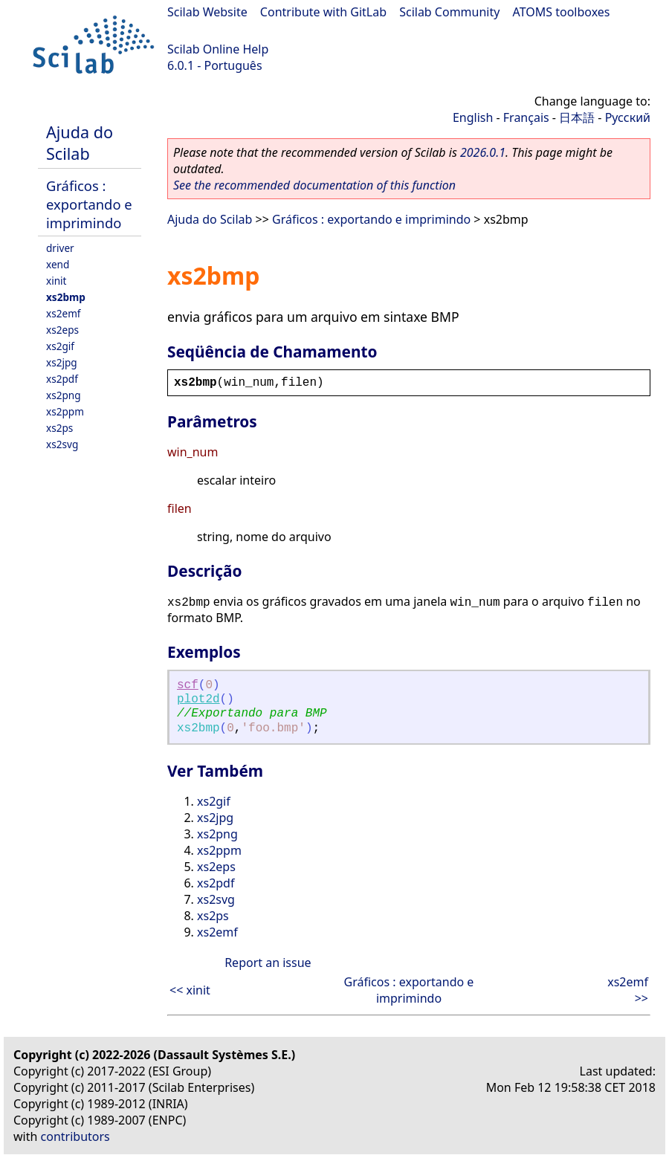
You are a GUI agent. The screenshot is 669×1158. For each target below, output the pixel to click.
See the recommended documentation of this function (314, 185)
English (473, 117)
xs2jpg (61, 362)
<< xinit (189, 990)
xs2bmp (65, 297)
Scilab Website (207, 12)
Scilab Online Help (217, 49)
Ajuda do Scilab (79, 142)
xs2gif (60, 346)
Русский (627, 117)
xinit (56, 281)
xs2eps (62, 330)
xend (57, 264)
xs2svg (62, 444)
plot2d (198, 699)
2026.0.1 (482, 152)
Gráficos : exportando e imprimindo (89, 204)
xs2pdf (62, 379)
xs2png (63, 395)
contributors (75, 1136)
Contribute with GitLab (323, 12)
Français (526, 117)
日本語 (577, 117)
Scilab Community (449, 12)
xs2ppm (65, 411)
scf (187, 685)
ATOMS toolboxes (561, 12)
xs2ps (59, 428)
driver (60, 248)
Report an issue (267, 962)
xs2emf (63, 313)
